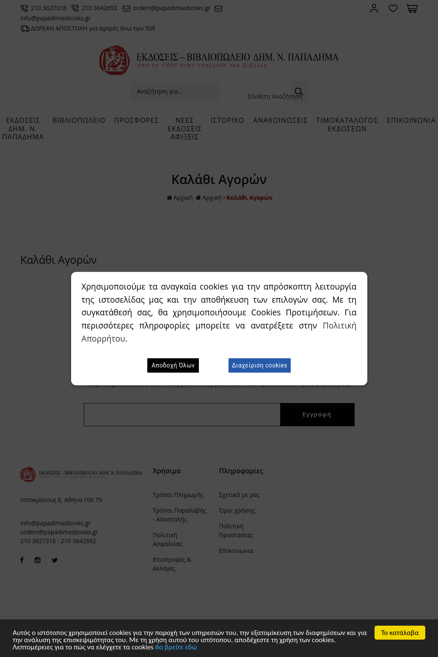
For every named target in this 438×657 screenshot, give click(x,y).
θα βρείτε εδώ (176, 647)
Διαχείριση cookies (260, 365)
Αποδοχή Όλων (173, 365)
